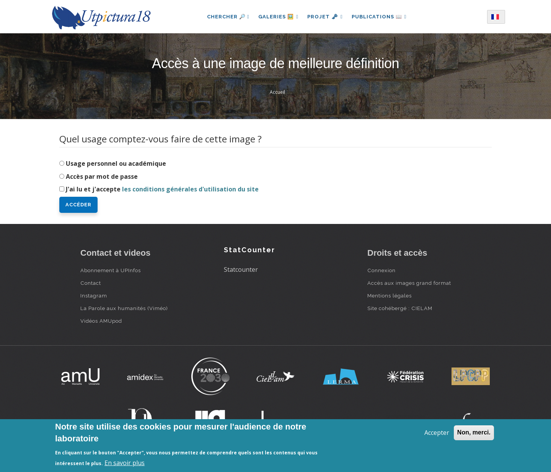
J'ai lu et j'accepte (162, 189)
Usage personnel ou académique (116, 163)
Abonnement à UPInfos (110, 270)
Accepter (436, 432)
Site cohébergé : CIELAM (399, 308)
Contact (90, 283)
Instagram (93, 295)
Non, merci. (474, 432)
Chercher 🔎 (227, 17)
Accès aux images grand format (409, 283)
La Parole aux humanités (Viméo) (124, 308)
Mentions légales (389, 295)
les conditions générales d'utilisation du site (190, 189)
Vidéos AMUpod (101, 321)
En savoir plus (124, 463)
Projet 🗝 (325, 17)
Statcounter (241, 269)
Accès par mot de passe (102, 176)
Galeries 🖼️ (278, 17)
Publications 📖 (379, 17)
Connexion (381, 270)
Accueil (277, 92)
